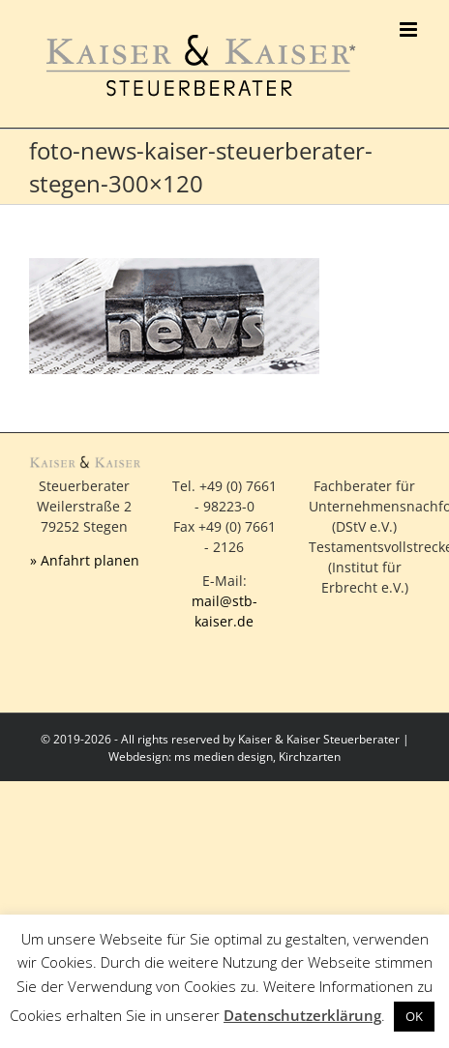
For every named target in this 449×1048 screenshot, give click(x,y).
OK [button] (414, 1016)
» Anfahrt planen (84, 560)
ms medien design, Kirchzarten (257, 756)
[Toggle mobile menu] (410, 29)
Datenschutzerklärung (302, 1015)
